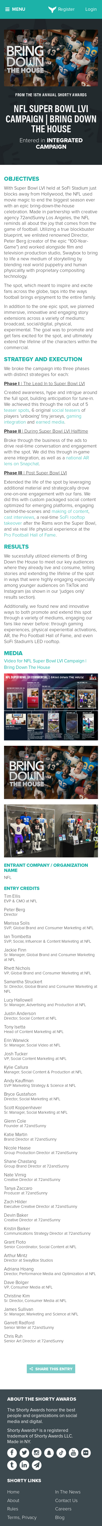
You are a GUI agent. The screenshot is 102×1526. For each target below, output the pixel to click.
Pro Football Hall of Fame (30, 535)
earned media (50, 422)
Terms (13, 1517)
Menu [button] (15, 9)
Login (91, 9)
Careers (63, 1509)
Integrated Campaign (59, 143)
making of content (70, 511)
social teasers (66, 410)
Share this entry (51, 1369)
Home (13, 1492)
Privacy (29, 1517)
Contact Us (66, 1500)
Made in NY (18, 1442)
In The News (68, 1492)
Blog (60, 1517)
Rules (12, 1509)
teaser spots (16, 410)
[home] (51, 9)
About (13, 1500)
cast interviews (19, 517)
